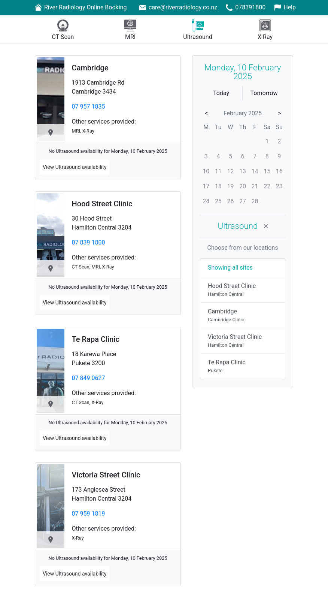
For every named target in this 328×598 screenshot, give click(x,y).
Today (221, 93)
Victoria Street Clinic (106, 474)
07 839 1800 (88, 242)
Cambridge (90, 67)
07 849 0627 (88, 378)
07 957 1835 (88, 106)
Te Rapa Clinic (95, 339)
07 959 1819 (88, 513)
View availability (74, 167)
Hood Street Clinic (102, 203)
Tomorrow (264, 93)
